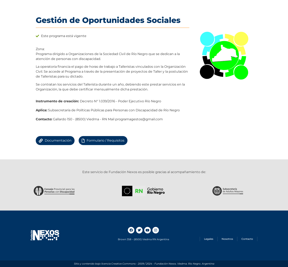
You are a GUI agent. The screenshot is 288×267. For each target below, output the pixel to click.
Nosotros (227, 238)
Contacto (247, 238)
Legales (208, 238)
